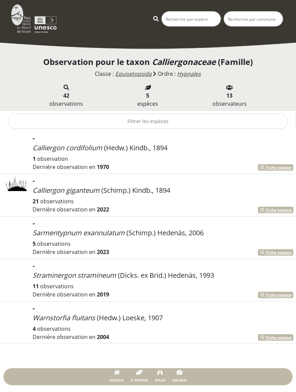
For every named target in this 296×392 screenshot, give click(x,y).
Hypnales (189, 74)
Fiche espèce (276, 167)
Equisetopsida (133, 74)
